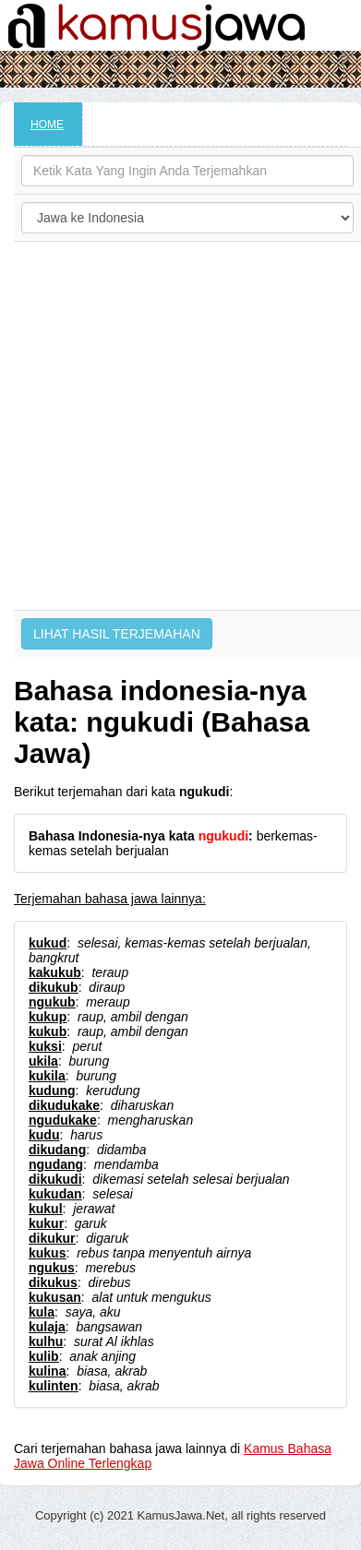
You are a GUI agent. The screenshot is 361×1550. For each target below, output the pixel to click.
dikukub (53, 987)
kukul (46, 1208)
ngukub (52, 1002)
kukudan (55, 1193)
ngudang (56, 1164)
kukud (47, 943)
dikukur (52, 1238)
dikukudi (55, 1179)
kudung (52, 1090)
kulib (44, 1356)
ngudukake (63, 1120)
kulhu (46, 1341)
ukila (43, 1061)
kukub (47, 1031)
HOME (47, 124)
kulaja (47, 1326)
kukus (47, 1253)
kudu (44, 1134)
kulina (47, 1371)
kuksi (45, 1046)
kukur (46, 1223)
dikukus (53, 1282)
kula (41, 1312)
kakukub (55, 972)
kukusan (55, 1297)
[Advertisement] (177, 425)
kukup (47, 1016)
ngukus (52, 1267)
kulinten (53, 1385)
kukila (47, 1075)
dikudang (57, 1149)
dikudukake (64, 1105)
